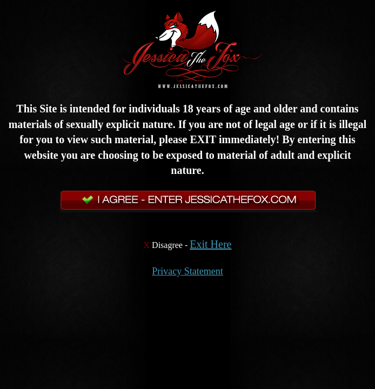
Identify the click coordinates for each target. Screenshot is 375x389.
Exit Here (210, 244)
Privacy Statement (187, 271)
